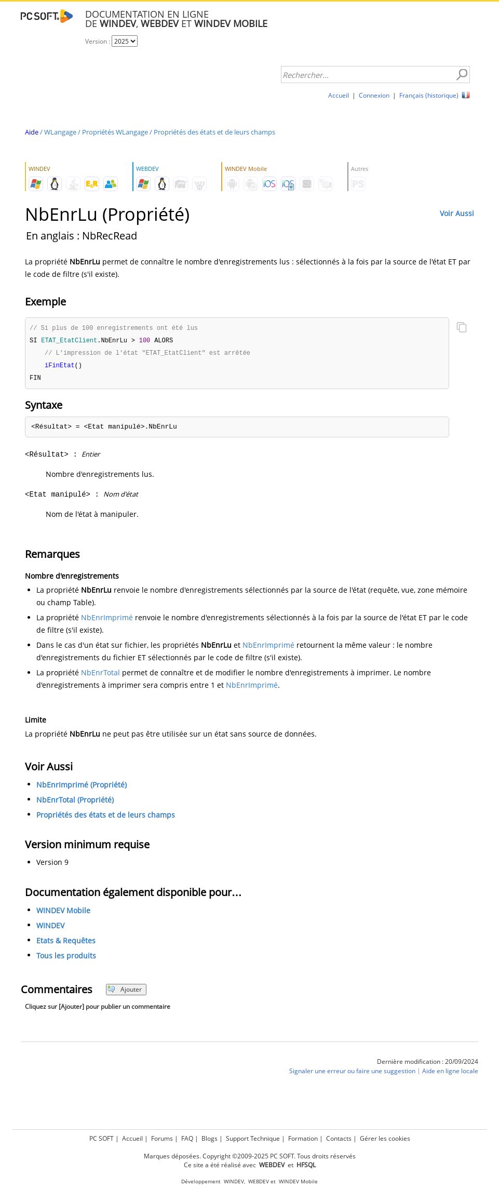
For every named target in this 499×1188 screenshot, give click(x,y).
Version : (98, 41)
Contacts (339, 1138)
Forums (162, 1138)
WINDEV (50, 928)
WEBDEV (258, 1181)
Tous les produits (66, 958)
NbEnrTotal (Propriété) (75, 802)
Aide (31, 132)
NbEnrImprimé (107, 620)
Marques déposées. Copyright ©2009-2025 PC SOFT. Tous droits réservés (250, 1156)
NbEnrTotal (100, 675)
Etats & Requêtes (66, 943)
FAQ (187, 1138)
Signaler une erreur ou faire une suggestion (352, 1073)
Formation (303, 1138)
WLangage (60, 132)
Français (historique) (428, 95)
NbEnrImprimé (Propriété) (81, 787)
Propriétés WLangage (115, 132)
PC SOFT (101, 1138)
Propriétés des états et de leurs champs (214, 132)
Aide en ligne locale (450, 1073)
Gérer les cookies (385, 1138)
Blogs (209, 1138)
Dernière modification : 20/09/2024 (427, 1064)
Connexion (374, 95)
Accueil (338, 95)
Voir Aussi (457, 213)
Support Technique (253, 1138)
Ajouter (124, 991)
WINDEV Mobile (63, 913)
